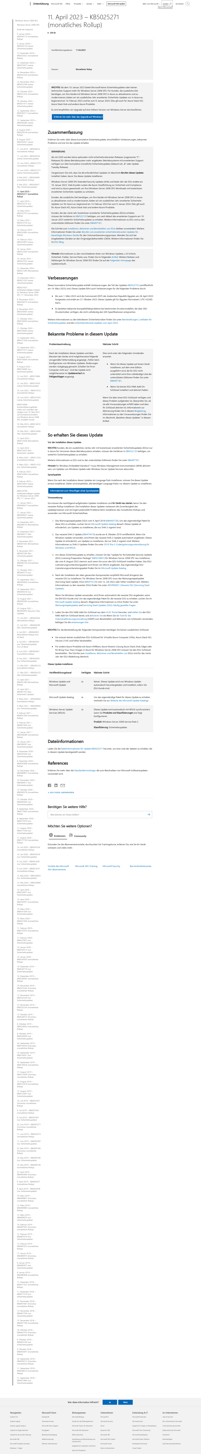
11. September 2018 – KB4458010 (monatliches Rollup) (27, 1371)
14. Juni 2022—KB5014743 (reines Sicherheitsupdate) (29, 398)
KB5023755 (133, 285)
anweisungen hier (79, 622)
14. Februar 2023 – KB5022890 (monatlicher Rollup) (27, 232)
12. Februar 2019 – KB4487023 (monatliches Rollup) (27, 1246)
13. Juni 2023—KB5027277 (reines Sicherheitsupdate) (29, 171)
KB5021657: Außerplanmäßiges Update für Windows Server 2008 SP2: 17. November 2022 (28, 291)
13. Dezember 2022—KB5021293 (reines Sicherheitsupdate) (26, 280)
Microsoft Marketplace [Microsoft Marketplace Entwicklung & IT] (140, 1435)
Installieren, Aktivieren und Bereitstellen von (106, 653)
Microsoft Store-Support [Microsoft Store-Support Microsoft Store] (50, 1426)
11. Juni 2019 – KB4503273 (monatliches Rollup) (29, 1135)
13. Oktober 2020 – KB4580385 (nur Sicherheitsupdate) (25, 802)
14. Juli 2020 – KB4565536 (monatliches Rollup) (28, 848)
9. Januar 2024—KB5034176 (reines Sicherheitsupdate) (25, 46)
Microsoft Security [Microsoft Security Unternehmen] (106, 1421)
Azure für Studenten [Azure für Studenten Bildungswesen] (79, 1450)
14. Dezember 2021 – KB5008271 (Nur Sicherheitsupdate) (26, 534)
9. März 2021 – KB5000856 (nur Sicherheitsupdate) (29, 707)
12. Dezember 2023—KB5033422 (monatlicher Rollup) (27, 55)
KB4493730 (112, 520)
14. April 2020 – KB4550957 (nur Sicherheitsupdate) (25, 892)
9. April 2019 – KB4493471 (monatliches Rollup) (28, 1182)
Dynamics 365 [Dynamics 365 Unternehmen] (105, 1430)
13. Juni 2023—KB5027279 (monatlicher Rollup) (29, 164)
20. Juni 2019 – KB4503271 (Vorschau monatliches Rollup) (29, 1127)
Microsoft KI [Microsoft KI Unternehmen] (104, 1417)
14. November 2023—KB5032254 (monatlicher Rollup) (27, 75)
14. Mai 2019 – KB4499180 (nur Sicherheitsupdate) (29, 1159)
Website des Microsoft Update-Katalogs (129, 700)
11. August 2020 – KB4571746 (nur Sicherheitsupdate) (25, 830)
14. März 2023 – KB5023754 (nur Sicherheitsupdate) (25, 223)
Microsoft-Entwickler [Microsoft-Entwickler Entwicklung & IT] (139, 1417)
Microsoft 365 (56, 4)
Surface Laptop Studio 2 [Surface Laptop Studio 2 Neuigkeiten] (18, 1426)
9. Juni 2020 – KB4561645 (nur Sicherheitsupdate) (28, 862)
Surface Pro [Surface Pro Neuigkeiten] (14, 1417)
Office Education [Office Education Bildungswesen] (77, 1435)
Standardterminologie (84, 770)
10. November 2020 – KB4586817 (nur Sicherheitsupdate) (26, 782)
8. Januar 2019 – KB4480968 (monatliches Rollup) (27, 1275)
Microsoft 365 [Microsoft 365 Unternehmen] (105, 1435)
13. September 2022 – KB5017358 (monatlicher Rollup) (27, 340)
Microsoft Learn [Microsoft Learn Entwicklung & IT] (137, 1421)
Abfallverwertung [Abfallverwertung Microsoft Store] (47, 1439)
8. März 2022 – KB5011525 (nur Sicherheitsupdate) (29, 465)
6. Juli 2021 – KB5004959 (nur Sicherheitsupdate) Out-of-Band (28, 644)
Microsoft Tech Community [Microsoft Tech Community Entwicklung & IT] (141, 1430)
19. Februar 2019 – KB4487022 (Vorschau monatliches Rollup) (26, 1227)
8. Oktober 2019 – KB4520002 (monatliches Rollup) (27, 1026)
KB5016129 (90, 581)
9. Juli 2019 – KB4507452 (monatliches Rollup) (28, 1111)
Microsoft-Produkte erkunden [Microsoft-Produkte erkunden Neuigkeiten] (20, 1444)
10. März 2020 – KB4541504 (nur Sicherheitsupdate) (25, 911)
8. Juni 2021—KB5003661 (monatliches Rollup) (28, 652)
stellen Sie (137, 612)
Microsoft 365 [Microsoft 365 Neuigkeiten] (14, 1439)
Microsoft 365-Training (86, 866)
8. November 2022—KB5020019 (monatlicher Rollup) (27, 302)
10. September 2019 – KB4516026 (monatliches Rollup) (27, 1065)
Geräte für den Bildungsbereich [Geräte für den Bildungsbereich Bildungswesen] (82, 1421)
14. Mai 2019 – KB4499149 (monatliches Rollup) (29, 1166)
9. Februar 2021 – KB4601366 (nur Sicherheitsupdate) (25, 725)
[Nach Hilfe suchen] (167, 3)
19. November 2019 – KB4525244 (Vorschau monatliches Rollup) (26, 988)
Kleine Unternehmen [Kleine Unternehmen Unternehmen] (107, 1448)
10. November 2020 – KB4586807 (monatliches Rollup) (27, 773)
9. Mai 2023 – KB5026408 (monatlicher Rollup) (28, 178)
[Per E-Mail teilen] (61, 785)
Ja (110, 1402)
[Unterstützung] (41, 4)
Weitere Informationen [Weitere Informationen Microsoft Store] (49, 1444)
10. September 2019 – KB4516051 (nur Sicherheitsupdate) (26, 1055)
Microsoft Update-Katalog (103, 523)
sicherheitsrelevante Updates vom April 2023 (96, 322)
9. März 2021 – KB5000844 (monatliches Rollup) (29, 700)
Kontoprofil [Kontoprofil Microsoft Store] (45, 1417)
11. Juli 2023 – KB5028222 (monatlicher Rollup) (28, 150)
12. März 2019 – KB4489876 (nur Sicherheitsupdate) (25, 1217)
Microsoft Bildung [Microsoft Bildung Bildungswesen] (78, 1417)
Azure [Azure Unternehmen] (102, 1426)
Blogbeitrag (140, 410)
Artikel (115, 256)
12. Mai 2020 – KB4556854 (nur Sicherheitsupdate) (29, 876)
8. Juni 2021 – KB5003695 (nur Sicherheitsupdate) (28, 659)
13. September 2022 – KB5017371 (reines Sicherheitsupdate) (26, 350)
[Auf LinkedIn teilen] (55, 785)
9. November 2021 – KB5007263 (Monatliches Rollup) (28, 544)
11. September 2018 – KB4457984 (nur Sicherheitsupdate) (26, 1380)
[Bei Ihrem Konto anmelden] (182, 3)
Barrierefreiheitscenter (140, 866)
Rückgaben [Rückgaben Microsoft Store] (45, 1430)
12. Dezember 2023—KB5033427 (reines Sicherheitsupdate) (26, 65)
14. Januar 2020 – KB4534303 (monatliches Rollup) (27, 959)
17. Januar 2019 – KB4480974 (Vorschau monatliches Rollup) (26, 1256)
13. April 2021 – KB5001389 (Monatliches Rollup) (28, 682)
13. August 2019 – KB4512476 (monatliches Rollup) (27, 1084)
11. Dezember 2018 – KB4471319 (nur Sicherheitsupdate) (26, 1294)
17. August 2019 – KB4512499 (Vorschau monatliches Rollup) (26, 1074)
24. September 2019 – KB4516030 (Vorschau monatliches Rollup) (26, 1046)
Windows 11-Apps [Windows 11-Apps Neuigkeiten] (16, 1448)
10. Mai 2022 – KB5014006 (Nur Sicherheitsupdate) (29, 432)
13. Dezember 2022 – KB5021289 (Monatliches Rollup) (28, 271)
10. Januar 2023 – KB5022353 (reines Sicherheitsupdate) (25, 261)
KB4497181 (96, 222)
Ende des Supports (25, 29)
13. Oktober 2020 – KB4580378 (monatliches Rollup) (27, 792)
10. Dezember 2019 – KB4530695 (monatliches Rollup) (27, 978)
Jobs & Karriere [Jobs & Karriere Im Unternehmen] (167, 1417)
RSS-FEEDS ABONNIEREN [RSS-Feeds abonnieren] (62, 792)
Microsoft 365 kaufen (116, 4)
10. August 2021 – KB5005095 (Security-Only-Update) (29, 611)
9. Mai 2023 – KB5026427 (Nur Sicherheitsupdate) (28, 185)
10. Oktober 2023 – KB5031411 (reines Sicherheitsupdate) (25, 103)
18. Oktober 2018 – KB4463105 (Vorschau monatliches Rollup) (26, 1332)
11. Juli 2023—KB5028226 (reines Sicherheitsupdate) (28, 157)
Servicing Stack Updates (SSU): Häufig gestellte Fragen (109, 605)
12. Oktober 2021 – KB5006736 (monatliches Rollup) (27, 563)
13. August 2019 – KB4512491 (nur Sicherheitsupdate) (25, 1093)
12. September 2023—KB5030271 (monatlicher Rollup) (27, 113)
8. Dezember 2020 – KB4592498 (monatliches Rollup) (27, 763)
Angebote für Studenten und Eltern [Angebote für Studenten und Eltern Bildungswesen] (84, 1446)
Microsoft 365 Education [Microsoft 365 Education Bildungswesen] (80, 1430)
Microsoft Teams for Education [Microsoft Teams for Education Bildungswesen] (82, 1426)
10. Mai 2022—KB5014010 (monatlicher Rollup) (28, 425)
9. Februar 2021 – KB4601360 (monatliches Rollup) (27, 715)
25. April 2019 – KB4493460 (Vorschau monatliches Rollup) (26, 1174)
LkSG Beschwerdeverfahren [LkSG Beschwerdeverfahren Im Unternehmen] (171, 1444)
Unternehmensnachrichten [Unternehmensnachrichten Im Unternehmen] (171, 1426)
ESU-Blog (59, 241)
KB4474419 (88, 534)
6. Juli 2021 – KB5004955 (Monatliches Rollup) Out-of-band (28, 634)
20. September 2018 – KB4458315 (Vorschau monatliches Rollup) (26, 1361)
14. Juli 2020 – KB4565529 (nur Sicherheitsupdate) (28, 855)
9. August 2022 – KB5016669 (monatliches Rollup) (27, 359)
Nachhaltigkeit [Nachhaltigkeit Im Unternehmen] (167, 1439)
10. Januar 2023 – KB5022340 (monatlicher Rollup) (27, 251)
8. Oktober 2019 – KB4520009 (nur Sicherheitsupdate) (25, 1036)
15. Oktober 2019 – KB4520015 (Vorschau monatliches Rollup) (26, 1017)
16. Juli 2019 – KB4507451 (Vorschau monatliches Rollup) (28, 1103)
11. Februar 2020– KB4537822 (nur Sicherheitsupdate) (25, 940)
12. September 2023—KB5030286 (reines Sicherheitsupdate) (26, 123)
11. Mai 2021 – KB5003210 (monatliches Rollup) (29, 666)
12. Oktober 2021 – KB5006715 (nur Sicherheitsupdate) (25, 572)
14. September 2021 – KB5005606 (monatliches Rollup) (27, 582)
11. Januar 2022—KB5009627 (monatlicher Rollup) (27, 505)
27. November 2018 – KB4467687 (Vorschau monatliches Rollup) (26, 1304)
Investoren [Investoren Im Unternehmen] (166, 1435)
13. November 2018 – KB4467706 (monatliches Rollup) (27, 1323)
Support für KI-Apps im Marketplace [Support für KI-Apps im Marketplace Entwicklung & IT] (144, 1426)
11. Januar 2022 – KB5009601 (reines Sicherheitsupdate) (25, 515)
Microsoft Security (111, 866)
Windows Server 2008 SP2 (26, 20)
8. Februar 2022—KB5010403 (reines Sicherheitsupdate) (25, 484)
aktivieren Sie (96, 615)
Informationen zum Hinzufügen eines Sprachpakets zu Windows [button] (74, 490)
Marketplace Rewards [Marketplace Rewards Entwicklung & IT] (139, 1444)
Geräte (89, 4)
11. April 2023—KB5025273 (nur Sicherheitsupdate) (25, 203)
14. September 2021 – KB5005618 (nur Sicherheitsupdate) (26, 592)
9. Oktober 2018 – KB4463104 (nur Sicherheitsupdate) (25, 1342)
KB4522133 (81, 216)
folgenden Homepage (120, 260)
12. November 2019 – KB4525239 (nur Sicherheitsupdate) (26, 998)
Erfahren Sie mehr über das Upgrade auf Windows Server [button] (78, 116)
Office (67, 4)
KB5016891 (98, 558)
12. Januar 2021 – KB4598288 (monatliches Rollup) (27, 735)
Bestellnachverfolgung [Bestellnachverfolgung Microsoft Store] (49, 1435)
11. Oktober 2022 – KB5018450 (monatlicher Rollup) (27, 321)
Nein (125, 1402)
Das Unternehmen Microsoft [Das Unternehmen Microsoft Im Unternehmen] (172, 1421)
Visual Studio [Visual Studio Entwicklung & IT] (136, 1448)
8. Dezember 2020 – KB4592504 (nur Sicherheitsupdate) (25, 754)
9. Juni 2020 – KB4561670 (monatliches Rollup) (28, 869)
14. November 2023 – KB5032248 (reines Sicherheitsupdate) (26, 84)
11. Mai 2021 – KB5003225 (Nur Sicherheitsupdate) (29, 673)
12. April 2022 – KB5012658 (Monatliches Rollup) (28, 441)
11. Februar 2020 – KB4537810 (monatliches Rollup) (27, 930)
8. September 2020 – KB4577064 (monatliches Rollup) (27, 811)
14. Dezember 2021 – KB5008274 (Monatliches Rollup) (28, 524)
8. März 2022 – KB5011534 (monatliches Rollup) (29, 458)
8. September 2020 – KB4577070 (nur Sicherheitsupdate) (26, 821)
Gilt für (53, 32)
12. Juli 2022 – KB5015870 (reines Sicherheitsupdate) (28, 384)
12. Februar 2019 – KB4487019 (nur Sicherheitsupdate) (25, 1236)
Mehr (99, 4)
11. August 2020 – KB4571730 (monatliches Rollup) (27, 840)
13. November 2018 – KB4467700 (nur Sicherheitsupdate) (26, 1313)
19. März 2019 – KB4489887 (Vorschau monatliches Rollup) (26, 1198)
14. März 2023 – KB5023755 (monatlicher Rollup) (27, 213)
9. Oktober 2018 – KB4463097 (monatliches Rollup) (27, 1352)
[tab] (58, 835)
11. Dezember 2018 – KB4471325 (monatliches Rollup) (27, 1284)
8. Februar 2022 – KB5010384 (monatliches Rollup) (27, 474)
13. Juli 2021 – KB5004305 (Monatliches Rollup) (28, 619)
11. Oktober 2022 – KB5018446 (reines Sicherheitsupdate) (25, 331)
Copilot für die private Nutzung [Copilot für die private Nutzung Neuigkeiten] (20, 1435)
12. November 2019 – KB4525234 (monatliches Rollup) (27, 1007)
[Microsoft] (19, 4)
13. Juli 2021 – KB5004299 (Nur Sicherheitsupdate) (28, 626)
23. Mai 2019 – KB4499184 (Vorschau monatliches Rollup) (29, 1151)
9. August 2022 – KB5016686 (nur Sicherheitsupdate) (25, 369)
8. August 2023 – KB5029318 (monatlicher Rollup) (27, 132)
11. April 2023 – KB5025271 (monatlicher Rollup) (27, 194)
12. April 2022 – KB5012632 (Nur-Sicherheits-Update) (25, 450)
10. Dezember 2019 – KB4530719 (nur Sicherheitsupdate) (26, 969)
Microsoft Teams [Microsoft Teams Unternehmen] (106, 1444)
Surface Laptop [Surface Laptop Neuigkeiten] (15, 1421)
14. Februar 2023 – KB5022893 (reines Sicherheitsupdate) (25, 242)
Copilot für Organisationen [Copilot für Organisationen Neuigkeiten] (19, 1430)
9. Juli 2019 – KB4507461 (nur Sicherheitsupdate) (28, 1118)
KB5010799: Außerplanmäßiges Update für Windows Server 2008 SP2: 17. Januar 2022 (28, 495)
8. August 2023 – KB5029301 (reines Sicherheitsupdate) (25, 142)
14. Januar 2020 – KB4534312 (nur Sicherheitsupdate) (25, 950)
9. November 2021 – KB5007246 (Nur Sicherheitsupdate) (26, 553)
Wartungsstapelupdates (66, 605)
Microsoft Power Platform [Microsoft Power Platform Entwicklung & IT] (140, 1439)
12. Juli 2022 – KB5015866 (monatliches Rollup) (28, 377)
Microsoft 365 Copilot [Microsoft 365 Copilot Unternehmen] (107, 1439)
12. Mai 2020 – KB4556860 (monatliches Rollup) (29, 883)
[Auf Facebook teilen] (50, 785)
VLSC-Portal (112, 612)
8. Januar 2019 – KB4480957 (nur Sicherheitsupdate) (25, 1265)
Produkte (77, 4)
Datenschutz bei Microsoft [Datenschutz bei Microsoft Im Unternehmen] (171, 1430)
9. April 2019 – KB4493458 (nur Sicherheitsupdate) (28, 1190)
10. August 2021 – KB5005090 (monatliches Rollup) (27, 601)
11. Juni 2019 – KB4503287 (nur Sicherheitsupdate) (29, 1142)
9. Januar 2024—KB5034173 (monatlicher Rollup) (27, 36)
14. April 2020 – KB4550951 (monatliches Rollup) (27, 902)
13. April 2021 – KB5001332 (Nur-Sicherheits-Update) (25, 692)
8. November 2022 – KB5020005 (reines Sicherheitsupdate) (26, 311)
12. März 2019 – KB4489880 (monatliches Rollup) (27, 1208)
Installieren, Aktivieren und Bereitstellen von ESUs (92, 228)
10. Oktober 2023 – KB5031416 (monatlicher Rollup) (27, 94)
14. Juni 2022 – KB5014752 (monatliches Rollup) (29, 391)
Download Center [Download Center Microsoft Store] (48, 1421)
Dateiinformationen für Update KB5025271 (82, 748)
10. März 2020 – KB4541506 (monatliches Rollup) (27, 921)
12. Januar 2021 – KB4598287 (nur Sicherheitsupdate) (25, 744)
